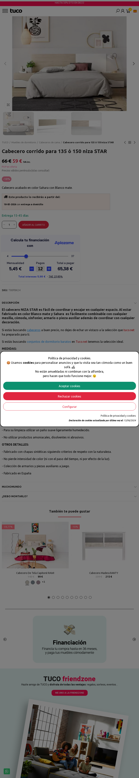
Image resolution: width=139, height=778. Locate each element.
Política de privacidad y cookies (118, 415)
